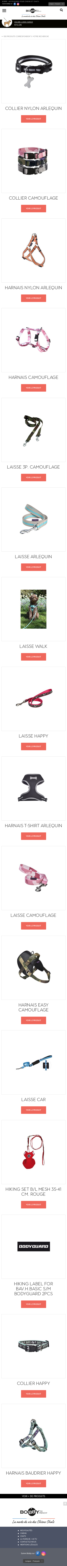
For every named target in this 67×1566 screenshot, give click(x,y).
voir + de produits (33, 1496)
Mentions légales (29, 1545)
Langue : (54, 3)
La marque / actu (28, 1539)
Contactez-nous (28, 1542)
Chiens (23, 1533)
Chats (23, 1536)
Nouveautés (26, 1530)
